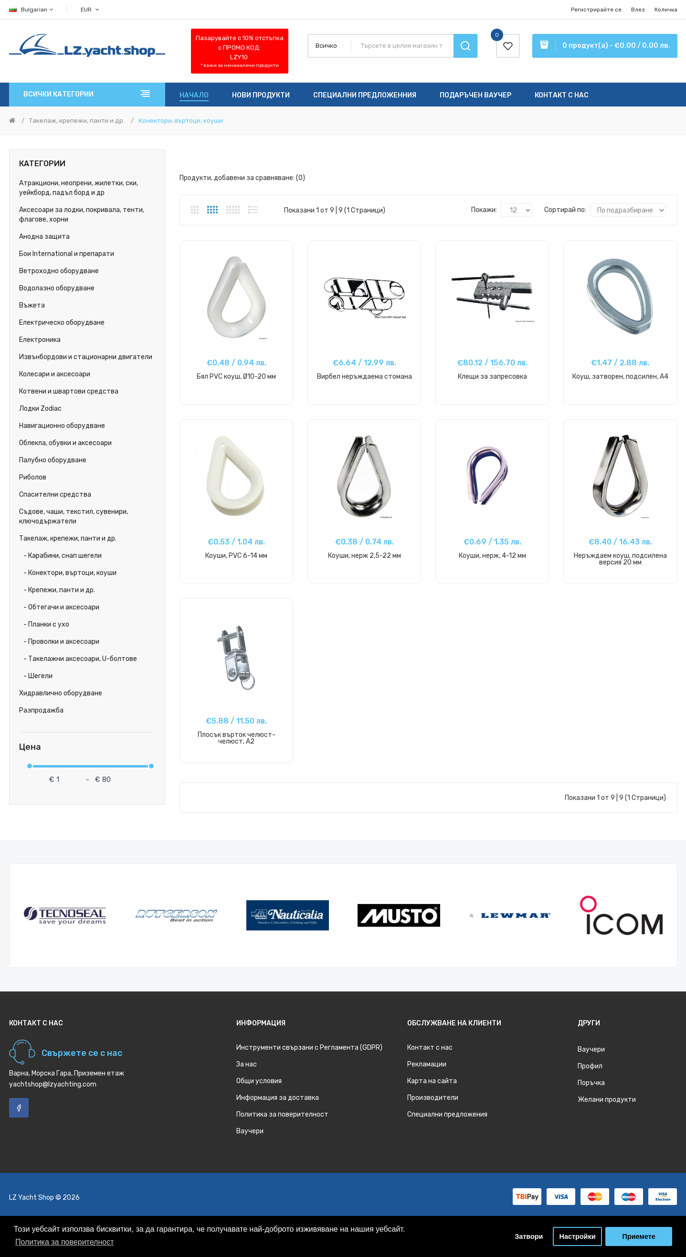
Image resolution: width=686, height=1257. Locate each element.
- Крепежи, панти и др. (57, 590)
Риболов (32, 477)
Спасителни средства (55, 494)
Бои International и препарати (66, 254)
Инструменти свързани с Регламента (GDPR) (309, 1048)
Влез (638, 9)
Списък (253, 209)
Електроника (40, 340)
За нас (246, 1064)
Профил (590, 1066)
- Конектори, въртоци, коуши (67, 573)
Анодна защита (44, 237)
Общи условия (259, 1081)
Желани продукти (607, 1100)
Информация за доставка (277, 1098)
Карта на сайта (432, 1081)
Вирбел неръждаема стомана (364, 377)
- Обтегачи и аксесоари (59, 607)
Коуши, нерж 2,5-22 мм (364, 556)
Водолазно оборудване (57, 288)
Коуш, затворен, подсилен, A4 (620, 377)
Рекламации (426, 1064)
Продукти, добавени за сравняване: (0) (242, 178)
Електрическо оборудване (62, 323)
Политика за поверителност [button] (64, 1242)
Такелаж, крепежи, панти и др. (77, 120)
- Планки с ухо (44, 624)
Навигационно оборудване (62, 426)
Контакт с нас (430, 1048)
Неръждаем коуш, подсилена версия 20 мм (620, 559)
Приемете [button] (639, 1236)
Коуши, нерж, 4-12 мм (492, 556)
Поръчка (591, 1083)
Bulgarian (31, 9)
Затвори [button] (529, 1236)
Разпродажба (41, 710)
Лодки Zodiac (40, 409)
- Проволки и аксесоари (59, 642)
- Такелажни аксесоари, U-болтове (78, 659)
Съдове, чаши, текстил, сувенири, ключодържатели (73, 516)
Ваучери (250, 1131)
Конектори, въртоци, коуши (180, 120)
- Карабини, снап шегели (60, 556)
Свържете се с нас (82, 1053)
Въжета (32, 305)
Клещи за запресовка (492, 377)
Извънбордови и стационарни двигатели (85, 357)
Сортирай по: (565, 210)
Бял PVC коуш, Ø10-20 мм (236, 377)
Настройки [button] (577, 1236)
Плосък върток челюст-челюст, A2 (236, 738)
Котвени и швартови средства (68, 391)
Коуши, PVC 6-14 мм (236, 556)
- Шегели (36, 676)
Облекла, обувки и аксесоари (65, 443)
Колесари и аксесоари (54, 374)
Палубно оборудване (52, 460)
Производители (432, 1098)
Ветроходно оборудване (59, 271)
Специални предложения (447, 1114)
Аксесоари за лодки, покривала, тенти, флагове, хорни (81, 215)
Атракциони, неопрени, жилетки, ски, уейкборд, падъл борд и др (78, 188)
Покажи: (484, 210)
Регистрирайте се (596, 9)
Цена (30, 747)
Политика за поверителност (282, 1114)
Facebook (19, 1108)
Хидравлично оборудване (60, 693)
